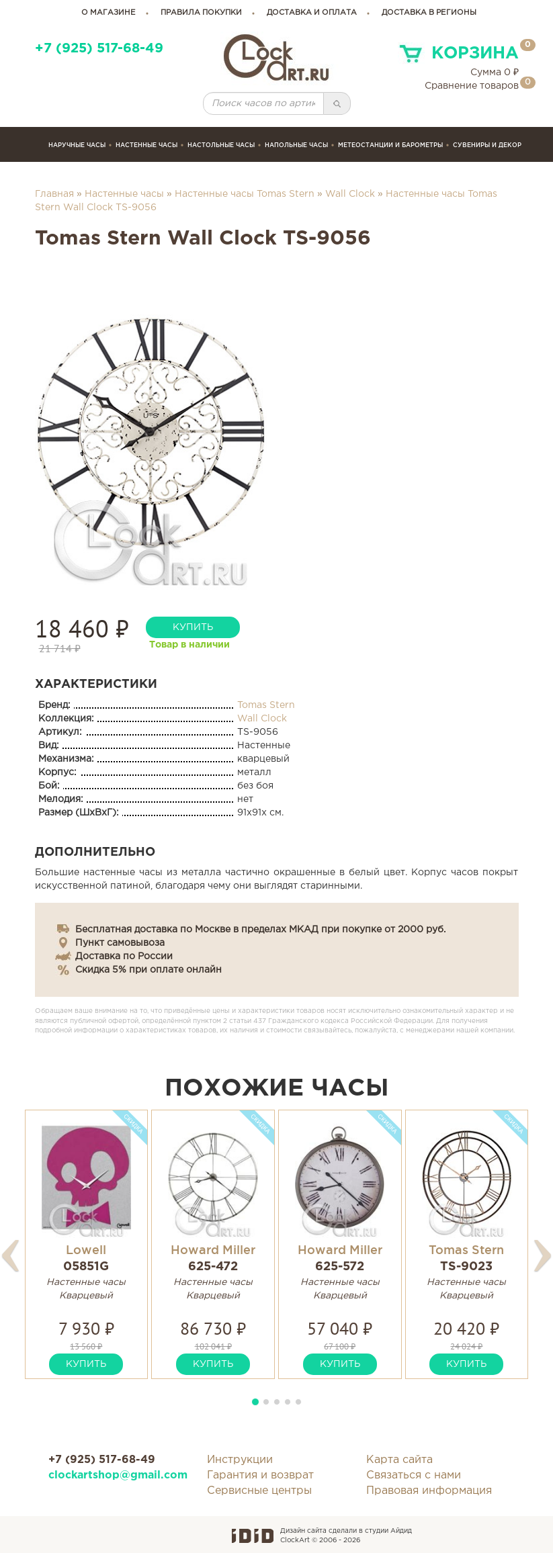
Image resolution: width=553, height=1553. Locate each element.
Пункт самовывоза (120, 943)
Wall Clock (350, 194)
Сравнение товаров (472, 86)
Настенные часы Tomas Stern (244, 194)
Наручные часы (76, 145)
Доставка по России (124, 956)
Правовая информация (429, 1491)
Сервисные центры (259, 1491)
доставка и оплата (312, 12)
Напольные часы (296, 145)
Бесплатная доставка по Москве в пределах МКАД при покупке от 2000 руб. (260, 930)
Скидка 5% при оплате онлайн (148, 970)
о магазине (108, 12)
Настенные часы (146, 145)
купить (193, 627)
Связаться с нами (413, 1475)
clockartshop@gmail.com (117, 1475)
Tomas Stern (266, 705)
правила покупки (201, 12)
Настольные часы (221, 145)
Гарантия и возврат (260, 1475)
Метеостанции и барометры (390, 145)
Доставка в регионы (429, 12)
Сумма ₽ (494, 73)
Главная (54, 194)
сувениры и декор (487, 145)
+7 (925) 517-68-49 (99, 48)
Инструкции (240, 1460)
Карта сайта (399, 1460)
